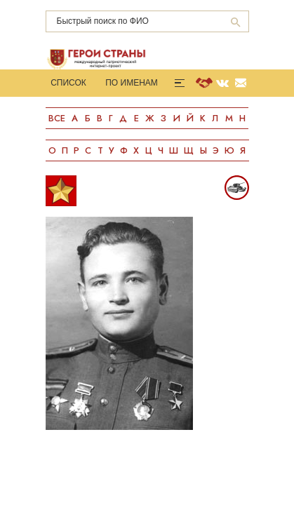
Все (56, 118)
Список (68, 83)
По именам (131, 83)
